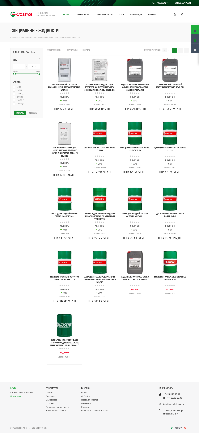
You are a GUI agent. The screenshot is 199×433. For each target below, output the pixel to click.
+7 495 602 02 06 (160, 3)
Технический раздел (56, 410)
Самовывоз (51, 400)
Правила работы (89, 400)
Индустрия (15, 396)
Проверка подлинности (57, 407)
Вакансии (86, 403)
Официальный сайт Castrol (94, 410)
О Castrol (85, 396)
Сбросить (33, 113)
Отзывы (50, 403)
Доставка (50, 396)
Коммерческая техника (21, 392)
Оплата (49, 392)
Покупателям (52, 388)
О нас (84, 392)
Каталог (13, 388)
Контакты (85, 407)
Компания (86, 388)
